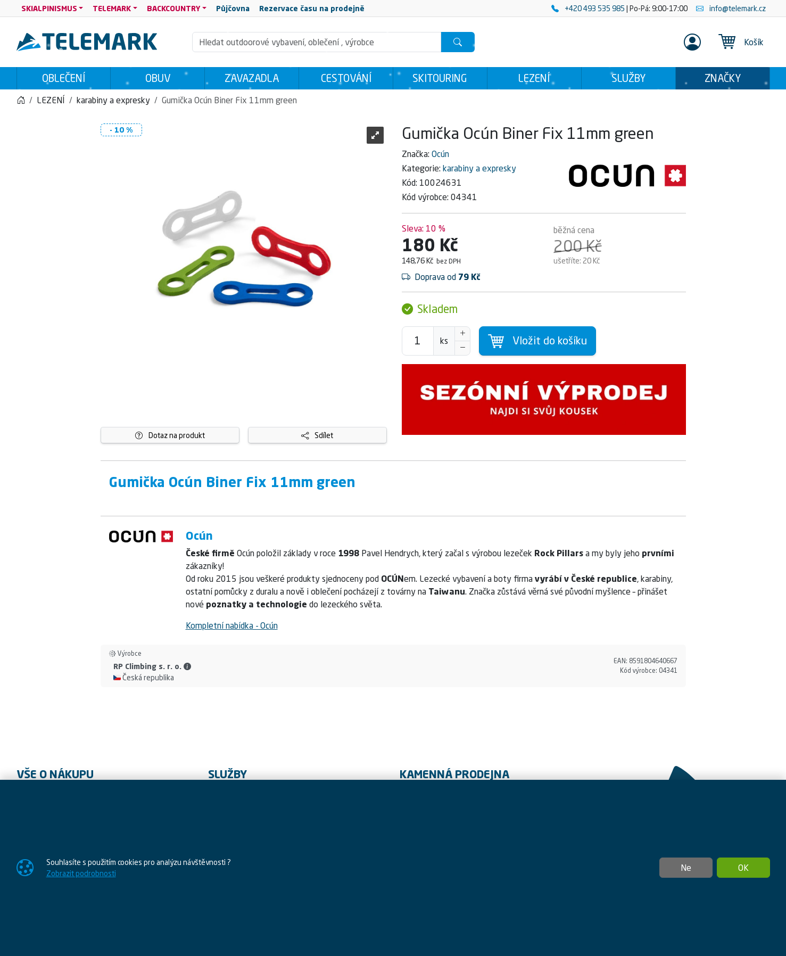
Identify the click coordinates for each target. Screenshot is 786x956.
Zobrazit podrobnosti (81, 873)
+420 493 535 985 (588, 8)
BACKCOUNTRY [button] (174, 8)
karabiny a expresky (479, 168)
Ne (686, 867)
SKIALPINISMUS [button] (49, 8)
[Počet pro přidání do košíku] (418, 341)
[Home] (20, 100)
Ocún (440, 154)
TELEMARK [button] (112, 8)
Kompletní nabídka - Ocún (232, 625)
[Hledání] (316, 42)
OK (743, 867)
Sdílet (317, 435)
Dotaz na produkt (170, 435)
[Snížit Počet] (462, 348)
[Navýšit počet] (462, 333)
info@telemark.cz (731, 8)
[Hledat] (458, 42)
